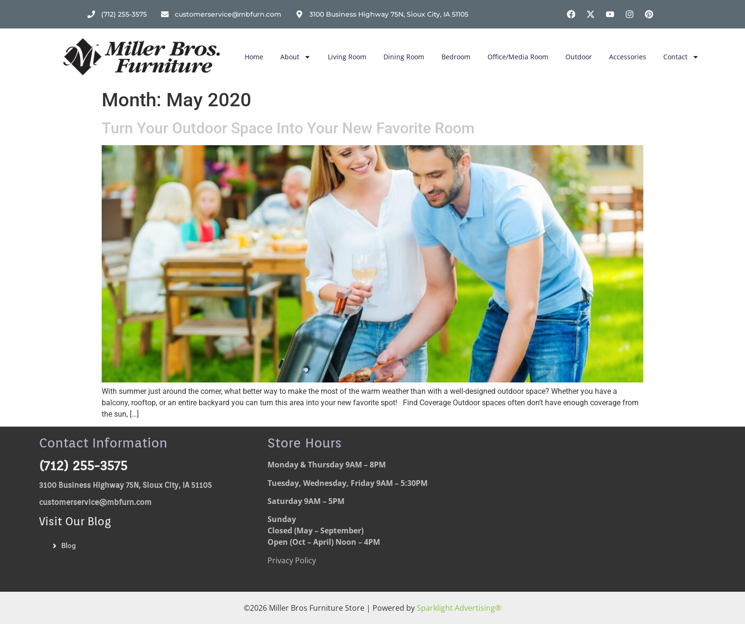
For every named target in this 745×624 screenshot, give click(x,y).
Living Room (347, 56)
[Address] (382, 14)
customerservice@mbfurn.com (95, 502)
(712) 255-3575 (83, 465)
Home (254, 56)
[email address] (221, 14)
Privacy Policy (291, 560)
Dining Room (403, 56)
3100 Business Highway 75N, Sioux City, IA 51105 (125, 485)
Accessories (627, 56)
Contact (681, 57)
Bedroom (455, 56)
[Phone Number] (117, 14)
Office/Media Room (517, 56)
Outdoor (578, 56)
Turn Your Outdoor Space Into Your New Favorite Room (288, 128)
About (295, 57)
